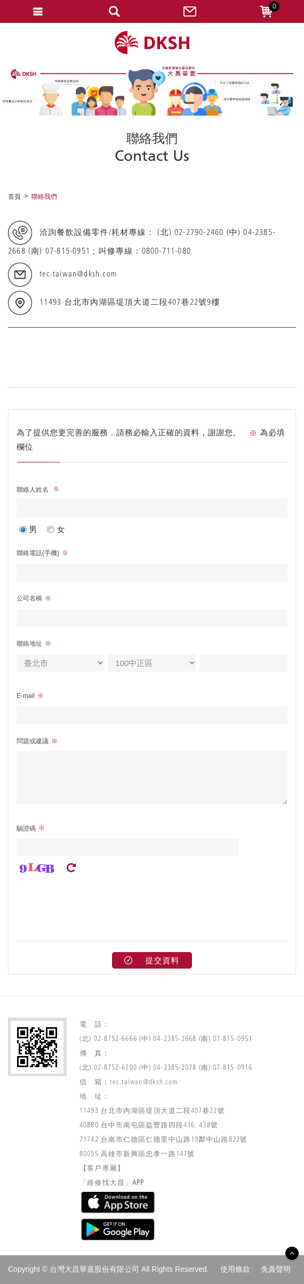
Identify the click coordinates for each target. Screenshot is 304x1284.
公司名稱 (29, 598)
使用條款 (235, 1269)
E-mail (26, 696)
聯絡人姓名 (33, 489)
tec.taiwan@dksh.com (78, 275)
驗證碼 (26, 828)
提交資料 (152, 960)
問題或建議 (33, 741)
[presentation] (98, 904)
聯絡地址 (29, 643)
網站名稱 (152, 43)
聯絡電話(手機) (38, 553)
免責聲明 (276, 1269)
